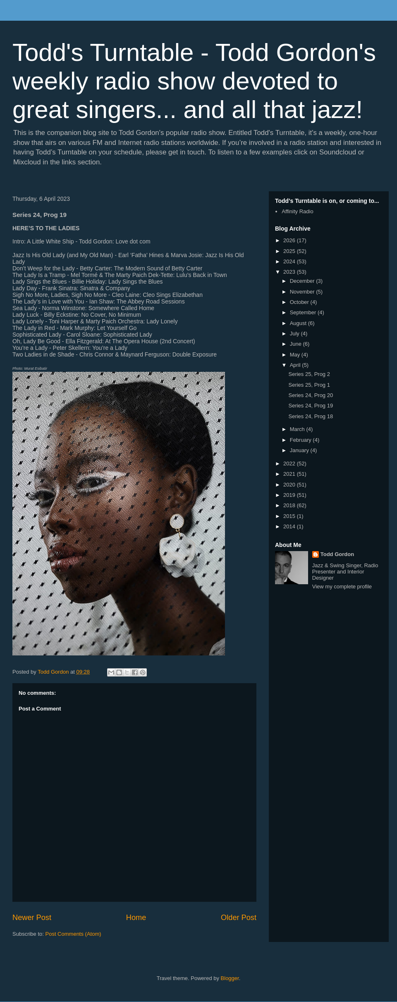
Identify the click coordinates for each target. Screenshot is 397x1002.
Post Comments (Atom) (73, 934)
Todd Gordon (337, 554)
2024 (290, 261)
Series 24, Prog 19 (310, 405)
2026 (290, 240)
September (304, 312)
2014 (290, 526)
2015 (290, 516)
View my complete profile (342, 586)
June (296, 344)
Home (136, 917)
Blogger (230, 978)
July (295, 333)
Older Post (238, 917)
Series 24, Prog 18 (310, 416)
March (298, 429)
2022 (290, 463)
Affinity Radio (297, 211)
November (303, 292)
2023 (290, 272)
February (301, 440)
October (300, 302)
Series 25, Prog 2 (309, 374)
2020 (290, 485)
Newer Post (31, 917)
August (299, 323)
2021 (290, 474)
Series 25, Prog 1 (309, 385)
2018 (290, 505)
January (300, 450)
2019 (290, 495)
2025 (290, 251)
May (295, 355)
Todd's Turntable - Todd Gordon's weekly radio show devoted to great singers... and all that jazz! (194, 81)
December (303, 281)
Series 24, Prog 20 (310, 395)
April (296, 365)
